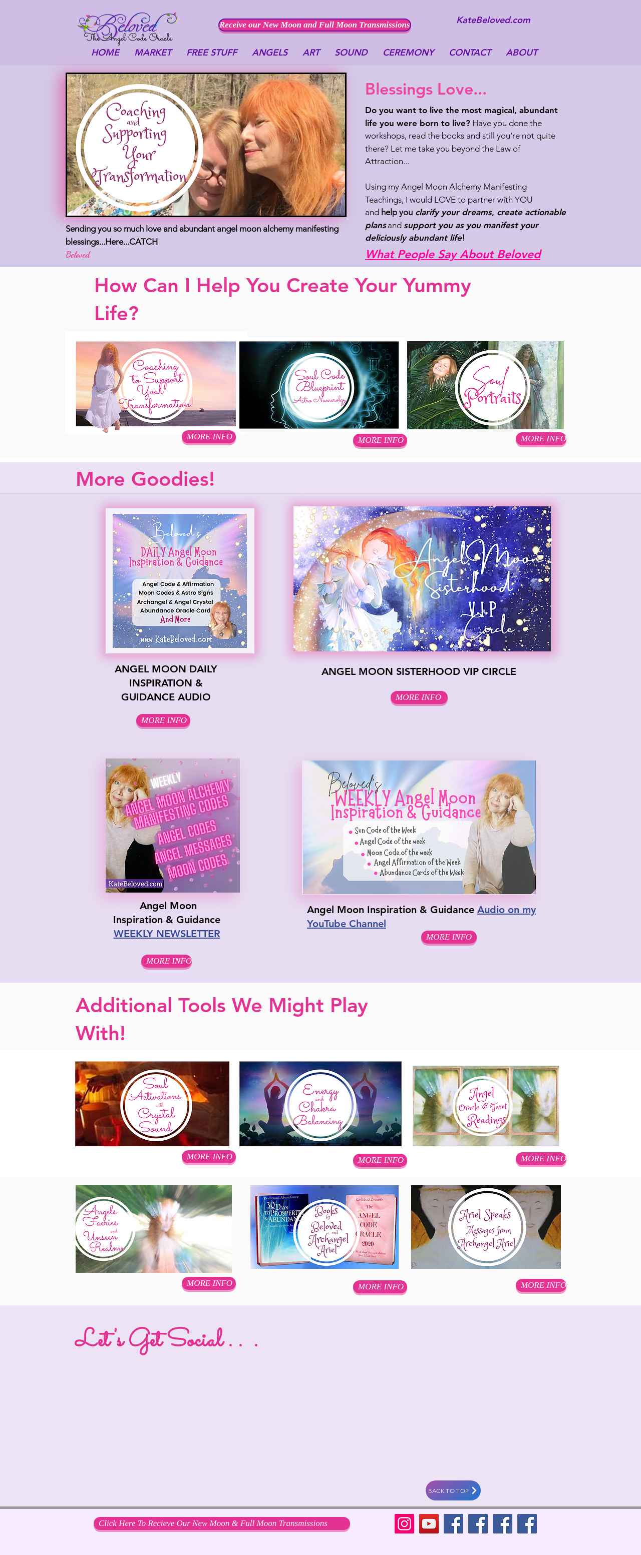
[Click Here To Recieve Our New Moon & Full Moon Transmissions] (222, 1523)
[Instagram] (404, 1523)
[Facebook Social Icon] (502, 1523)
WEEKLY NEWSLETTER (167, 934)
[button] (380, 440)
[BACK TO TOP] (453, 1490)
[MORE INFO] (541, 438)
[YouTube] (429, 1523)
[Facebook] (453, 1523)
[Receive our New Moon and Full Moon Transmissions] (314, 25)
